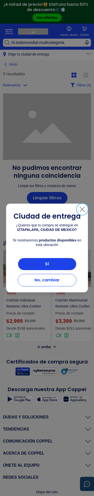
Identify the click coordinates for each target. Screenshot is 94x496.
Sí (47, 264)
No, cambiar (47, 280)
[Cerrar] (82, 209)
